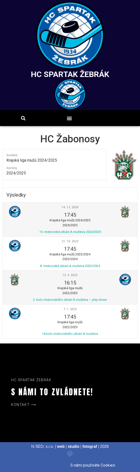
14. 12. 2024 (70, 207)
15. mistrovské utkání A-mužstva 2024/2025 (70, 232)
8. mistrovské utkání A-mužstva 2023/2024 (70, 266)
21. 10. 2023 (70, 241)
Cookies (108, 465)
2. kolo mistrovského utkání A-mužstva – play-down (70, 300)
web (60, 446)
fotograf (89, 446)
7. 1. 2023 (70, 309)
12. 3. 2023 (70, 275)
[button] (69, 118)
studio (73, 446)
